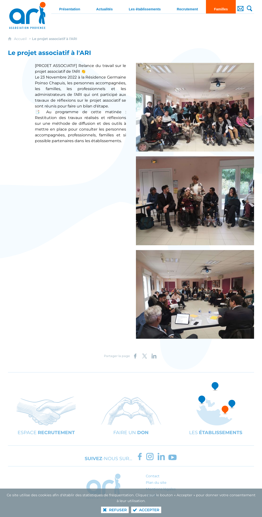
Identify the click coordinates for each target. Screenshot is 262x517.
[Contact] (240, 6)
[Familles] (221, 6)
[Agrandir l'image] (195, 107)
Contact (153, 476)
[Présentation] (69, 6)
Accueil (21, 39)
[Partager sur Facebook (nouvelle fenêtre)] (135, 356)
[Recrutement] (187, 6)
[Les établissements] (145, 6)
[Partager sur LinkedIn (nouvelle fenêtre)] (154, 356)
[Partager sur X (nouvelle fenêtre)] (145, 356)
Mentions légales (161, 489)
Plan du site (156, 482)
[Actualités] (104, 6)
